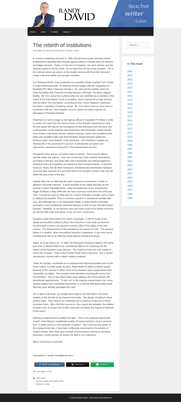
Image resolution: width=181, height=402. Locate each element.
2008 (130, 145)
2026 (130, 71)
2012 (130, 128)
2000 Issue (40, 378)
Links (43, 32)
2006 (130, 153)
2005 (130, 157)
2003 (130, 165)
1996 (130, 194)
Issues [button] (68, 32)
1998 (130, 186)
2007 (130, 149)
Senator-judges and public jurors (50, 381)
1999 (130, 181)
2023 (130, 83)
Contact (54, 32)
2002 (130, 169)
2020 (130, 96)
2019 (130, 100)
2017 (130, 108)
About (33, 32)
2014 (130, 120)
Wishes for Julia (42, 384)
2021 (130, 92)
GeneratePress (105, 398)
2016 (130, 112)
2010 (130, 137)
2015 (130, 116)
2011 (130, 132)
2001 (130, 173)
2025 (130, 75)
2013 (130, 124)
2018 (130, 104)
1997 (130, 190)
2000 (130, 177)
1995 (130, 198)
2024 (130, 79)
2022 (130, 88)
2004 (130, 161)
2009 (130, 141)
